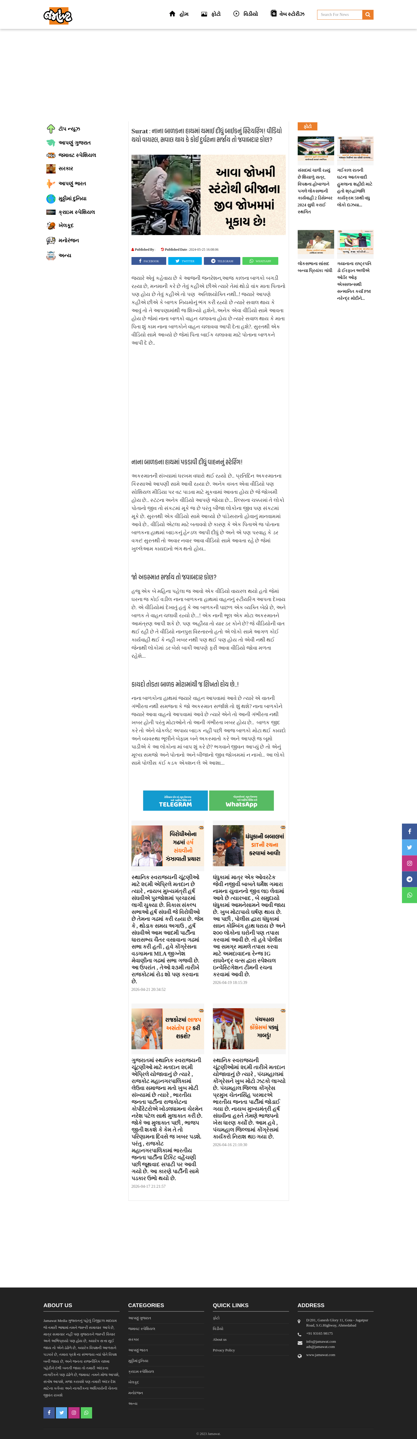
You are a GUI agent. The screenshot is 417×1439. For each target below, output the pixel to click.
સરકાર (133, 1339)
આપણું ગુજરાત (139, 1318)
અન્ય (133, 1403)
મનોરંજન (135, 1393)
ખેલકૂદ (133, 1382)
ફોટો (216, 1318)
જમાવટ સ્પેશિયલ (141, 1329)
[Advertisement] (208, 75)
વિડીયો (218, 1329)
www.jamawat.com (320, 1355)
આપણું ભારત (138, 1350)
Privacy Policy (224, 1350)
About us (219, 1339)
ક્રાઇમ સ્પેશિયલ (141, 1371)
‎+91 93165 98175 (319, 1333)
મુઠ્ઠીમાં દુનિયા (138, 1361)
